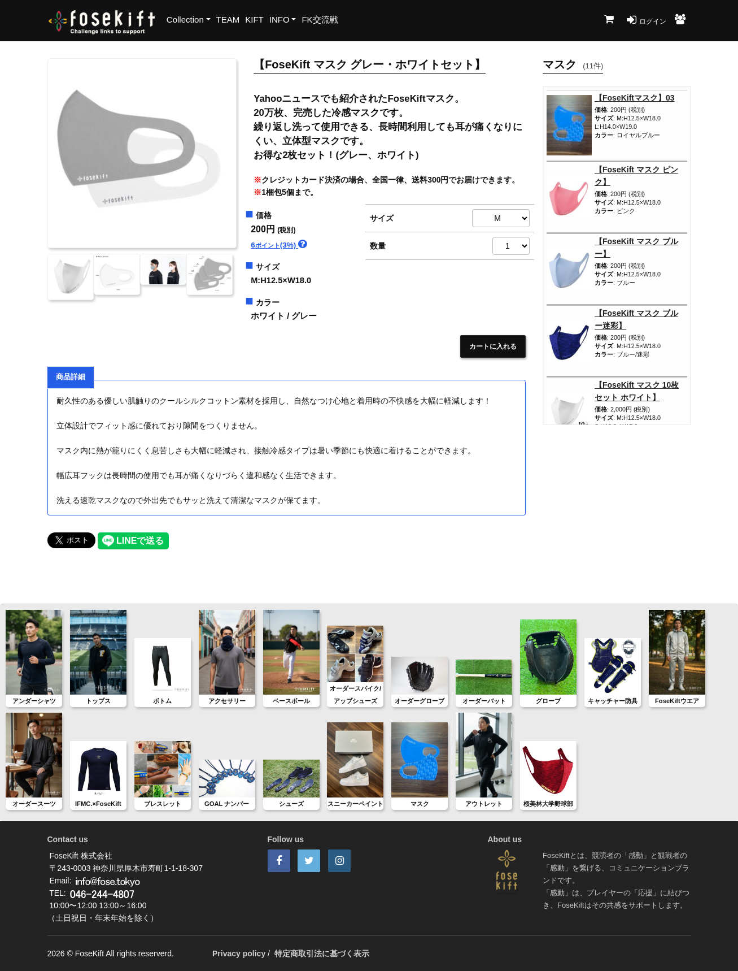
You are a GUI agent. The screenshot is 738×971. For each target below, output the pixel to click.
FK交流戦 (320, 19)
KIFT (254, 19)
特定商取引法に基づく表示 (321, 953)
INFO (279, 19)
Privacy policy (238, 953)
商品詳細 (70, 377)
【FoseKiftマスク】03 (635, 97)
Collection (185, 19)
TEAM (228, 19)
